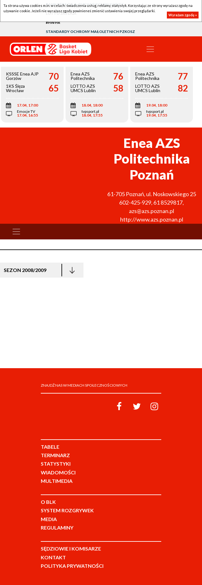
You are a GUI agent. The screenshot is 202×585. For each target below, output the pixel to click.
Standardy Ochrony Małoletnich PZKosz (90, 31)
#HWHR (53, 22)
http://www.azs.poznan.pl (151, 219)
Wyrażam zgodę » (182, 15)
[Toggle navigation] (150, 49)
